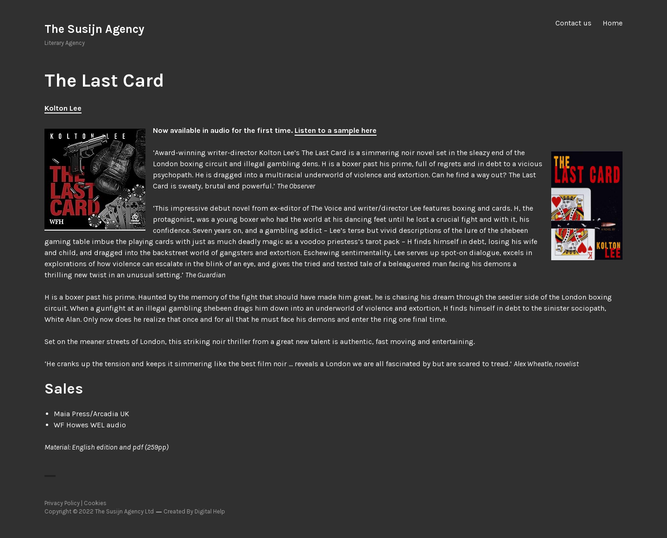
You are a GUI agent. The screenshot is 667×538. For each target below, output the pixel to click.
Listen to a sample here (336, 130)
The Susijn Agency (94, 29)
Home (613, 23)
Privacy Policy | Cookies (75, 503)
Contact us (573, 23)
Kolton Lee (63, 108)
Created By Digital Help (194, 511)
